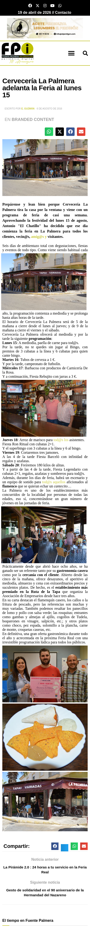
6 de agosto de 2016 (49, 108)
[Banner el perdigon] (45, 28)
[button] (71, 53)
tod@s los (60, 440)
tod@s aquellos (54, 482)
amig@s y (39, 237)
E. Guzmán (28, 108)
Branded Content (33, 119)
